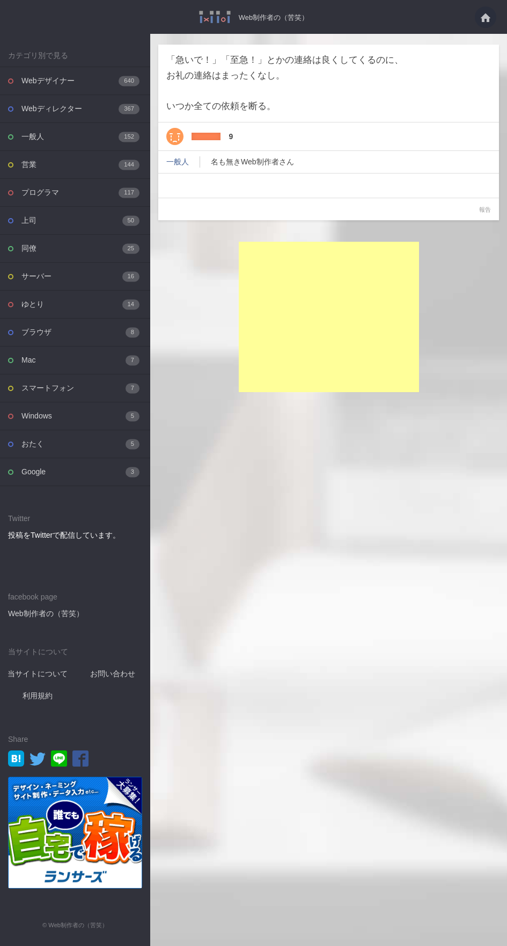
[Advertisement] (329, 317)
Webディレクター (80, 109)
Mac (80, 360)
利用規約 (38, 695)
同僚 (80, 248)
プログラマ (80, 192)
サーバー (80, 276)
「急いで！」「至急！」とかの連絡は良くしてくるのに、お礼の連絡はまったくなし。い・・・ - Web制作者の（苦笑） (212, 17)
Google (80, 472)
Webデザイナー (80, 81)
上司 (80, 220)
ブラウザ (80, 332)
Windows (80, 416)
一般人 (80, 137)
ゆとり (80, 304)
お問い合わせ (112, 673)
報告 (485, 209)
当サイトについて (38, 673)
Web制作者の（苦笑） (274, 17)
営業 (80, 165)
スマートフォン (80, 388)
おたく (80, 444)
